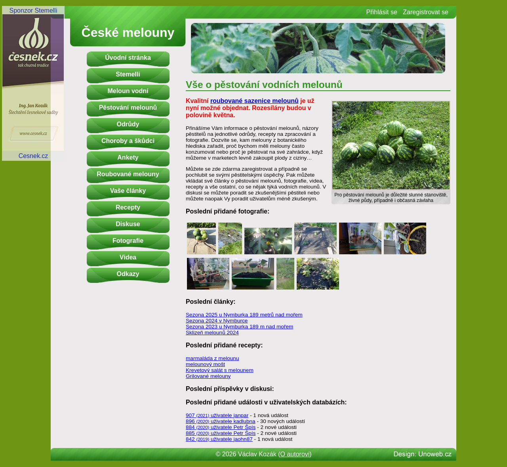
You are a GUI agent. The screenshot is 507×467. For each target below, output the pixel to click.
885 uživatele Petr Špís (220, 433)
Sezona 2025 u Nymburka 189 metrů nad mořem (244, 315)
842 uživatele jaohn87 (219, 439)
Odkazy (128, 274)
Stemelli (128, 74)
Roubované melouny (128, 174)
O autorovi (295, 454)
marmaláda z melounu (212, 358)
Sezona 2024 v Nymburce (217, 321)
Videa (128, 257)
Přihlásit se (381, 12)
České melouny (128, 32)
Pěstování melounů (128, 107)
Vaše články (128, 190)
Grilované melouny (208, 376)
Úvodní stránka (128, 57)
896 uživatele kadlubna (220, 421)
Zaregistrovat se (425, 12)
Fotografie (127, 240)
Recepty (128, 207)
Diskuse (128, 224)
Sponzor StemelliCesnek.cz (33, 83)
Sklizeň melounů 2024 (212, 332)
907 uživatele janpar (217, 415)
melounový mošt (205, 364)
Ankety (127, 157)
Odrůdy (128, 124)
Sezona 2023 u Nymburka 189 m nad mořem (239, 327)
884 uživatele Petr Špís (220, 427)
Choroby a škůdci (127, 140)
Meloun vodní (127, 91)
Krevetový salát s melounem (220, 370)
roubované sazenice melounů (254, 100)
